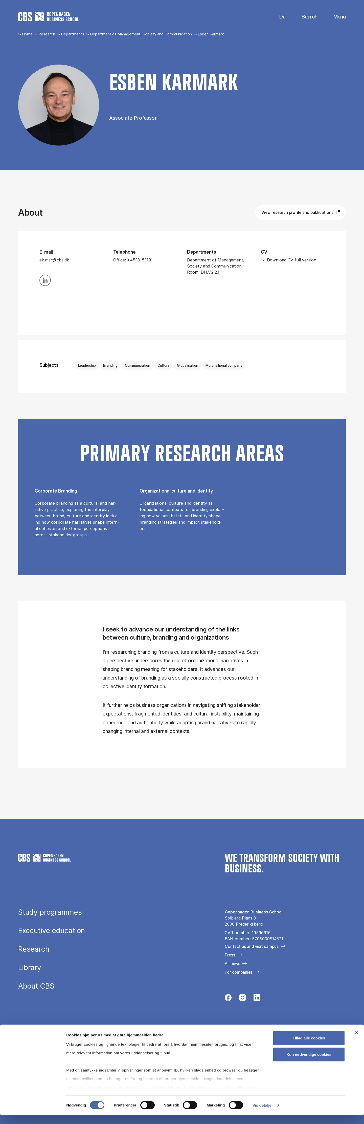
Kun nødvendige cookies (308, 1063)
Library (29, 967)
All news (232, 963)
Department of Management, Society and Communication (141, 34)
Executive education (51, 930)
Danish (278, 16)
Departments (72, 34)
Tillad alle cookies (309, 1047)
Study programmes (50, 912)
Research (46, 34)
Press (230, 954)
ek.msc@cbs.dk (54, 259)
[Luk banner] (356, 1041)
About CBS (36, 986)
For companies (239, 972)
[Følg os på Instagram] (242, 999)
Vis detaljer (263, 1114)
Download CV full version (291, 259)
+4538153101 (140, 259)
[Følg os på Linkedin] (257, 999)
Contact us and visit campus (252, 946)
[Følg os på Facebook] (228, 999)
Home (27, 34)
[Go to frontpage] (48, 16)
